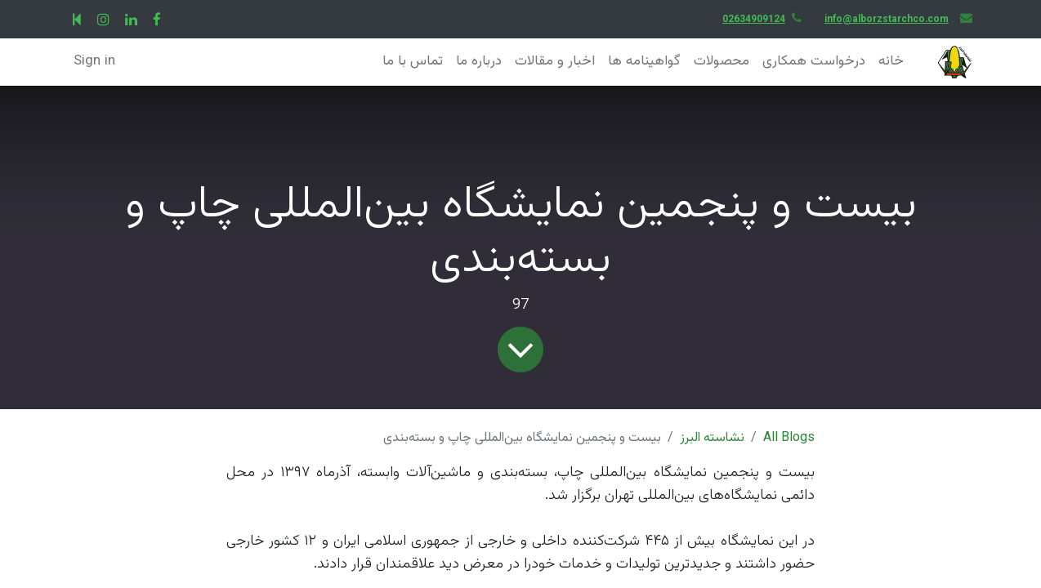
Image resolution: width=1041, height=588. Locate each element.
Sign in (94, 61)
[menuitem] (891, 62)
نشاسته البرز (712, 438)
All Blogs (789, 438)
